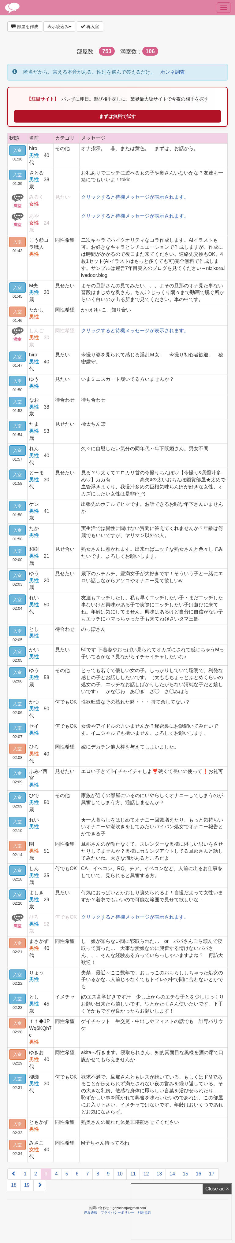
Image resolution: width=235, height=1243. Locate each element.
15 (185, 1173)
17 (211, 1173)
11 (133, 1173)
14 (172, 1173)
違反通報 (90, 1212)
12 (146, 1173)
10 (120, 1173)
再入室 (90, 26)
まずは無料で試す (117, 116)
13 (159, 1173)
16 (198, 1173)
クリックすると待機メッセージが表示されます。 (135, 197)
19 (27, 1185)
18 (14, 1185)
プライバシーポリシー (117, 1212)
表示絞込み (59, 26)
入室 (17, 150)
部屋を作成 (24, 26)
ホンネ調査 (172, 72)
